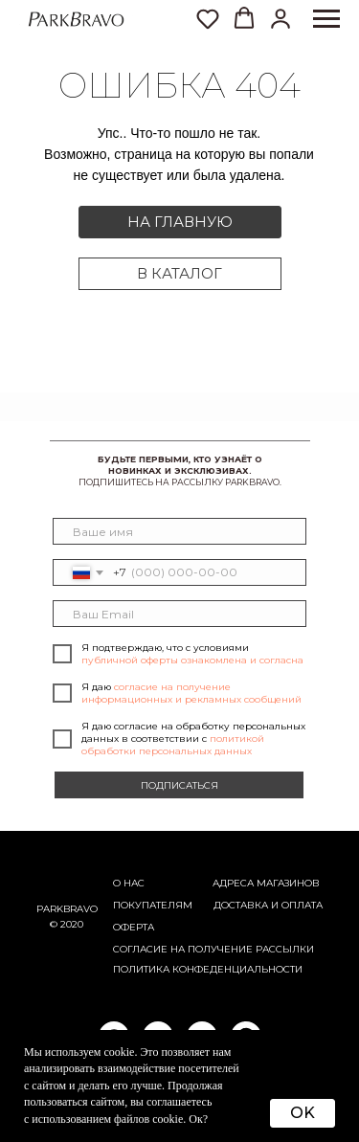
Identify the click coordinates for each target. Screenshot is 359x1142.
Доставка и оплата (268, 905)
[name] (180, 531)
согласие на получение (183, 949)
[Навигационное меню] (326, 19)
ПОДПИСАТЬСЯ (179, 785)
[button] (280, 18)
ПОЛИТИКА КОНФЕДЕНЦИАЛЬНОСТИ (208, 969)
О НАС (129, 883)
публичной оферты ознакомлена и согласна (192, 660)
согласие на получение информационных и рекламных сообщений (191, 693)
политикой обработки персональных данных (172, 744)
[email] (180, 613)
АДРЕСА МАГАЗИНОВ (266, 883)
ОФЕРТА (133, 927)
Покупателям (152, 905)
